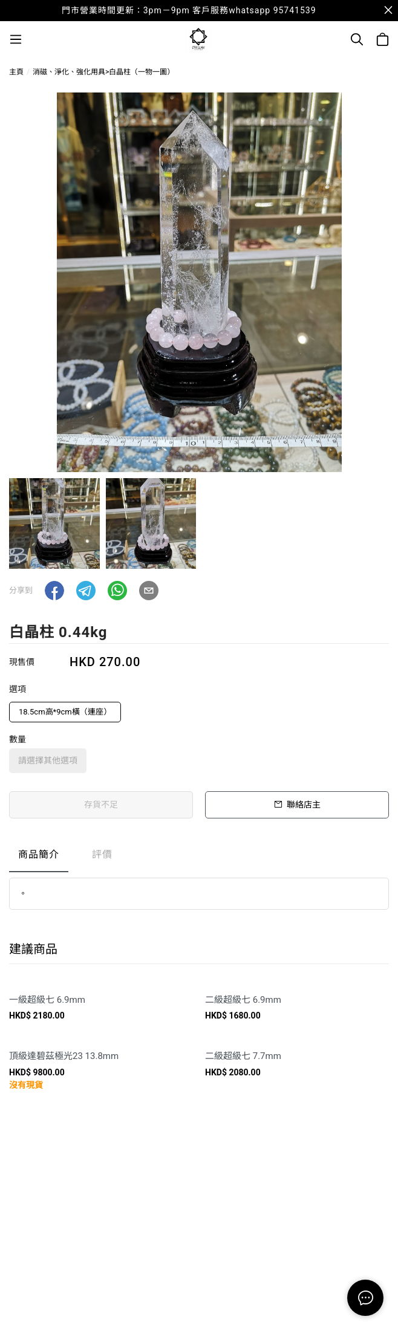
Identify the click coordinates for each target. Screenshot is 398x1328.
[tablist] (199, 857)
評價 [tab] (102, 854)
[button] (54, 590)
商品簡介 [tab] (38, 854)
